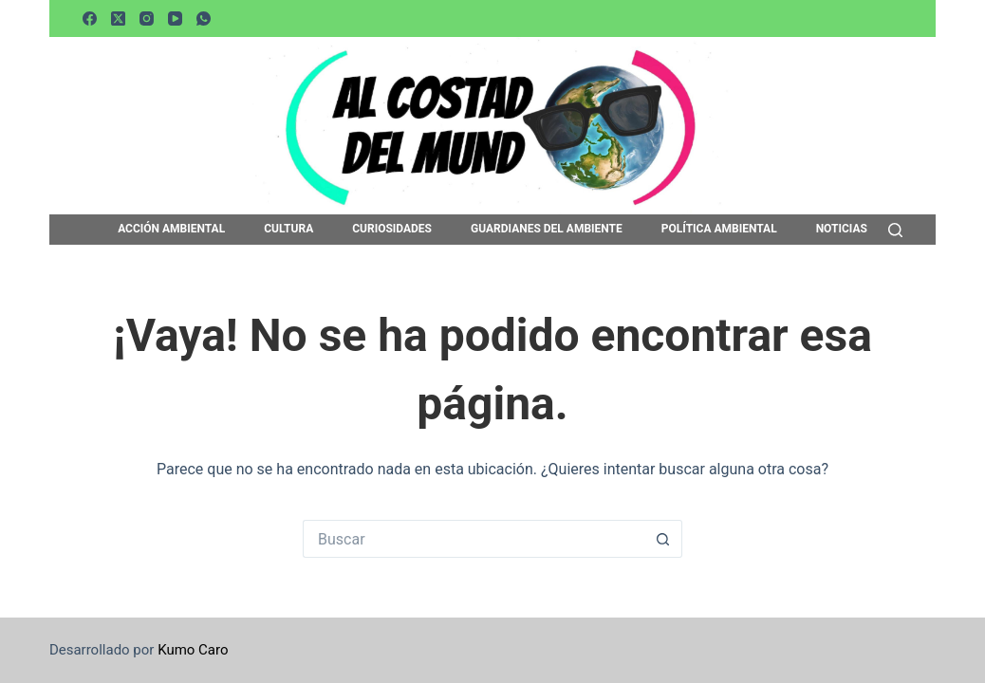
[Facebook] (90, 18)
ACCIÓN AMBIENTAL (171, 229)
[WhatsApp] (203, 18)
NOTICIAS (841, 229)
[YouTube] (175, 18)
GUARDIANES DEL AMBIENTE (547, 229)
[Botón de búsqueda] (663, 539)
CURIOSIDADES (392, 229)
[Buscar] (895, 230)
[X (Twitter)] (118, 18)
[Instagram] (146, 18)
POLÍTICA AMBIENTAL (719, 229)
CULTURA (288, 229)
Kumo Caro (193, 649)
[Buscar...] (473, 539)
